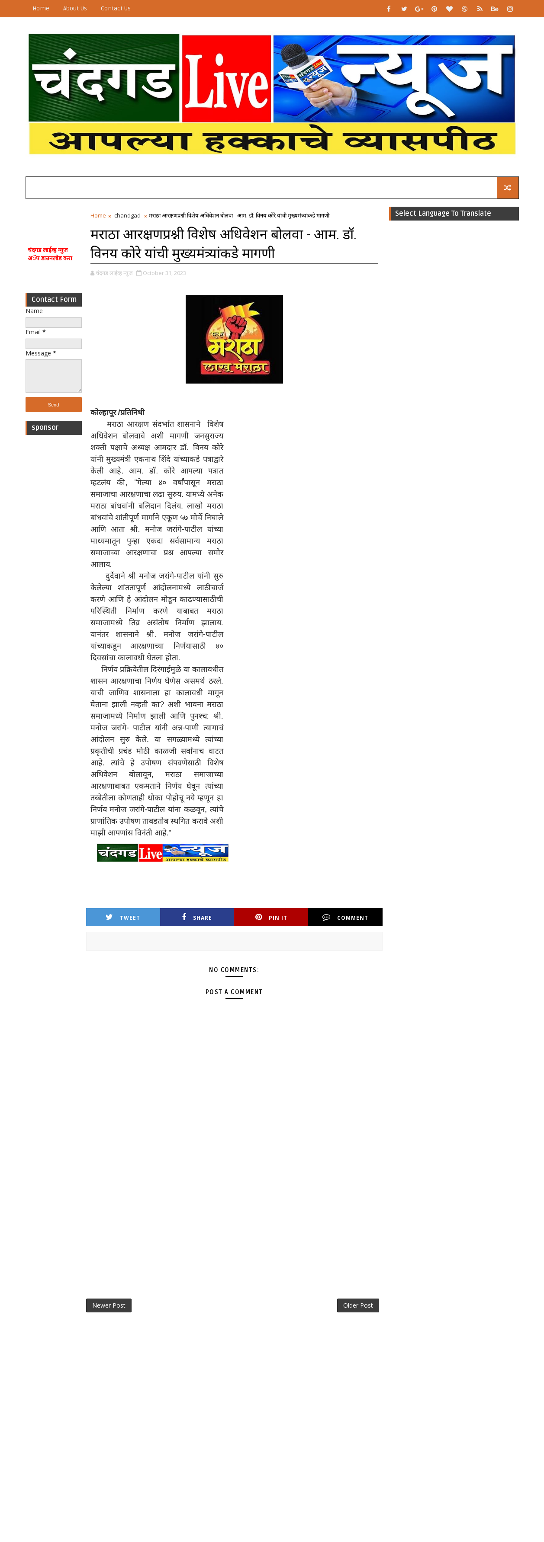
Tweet (123, 917)
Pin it (271, 917)
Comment (345, 917)
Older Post (358, 1305)
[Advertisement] (54, 569)
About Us (75, 8)
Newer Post (109, 1305)
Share (197, 917)
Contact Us (116, 8)
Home (40, 8)
